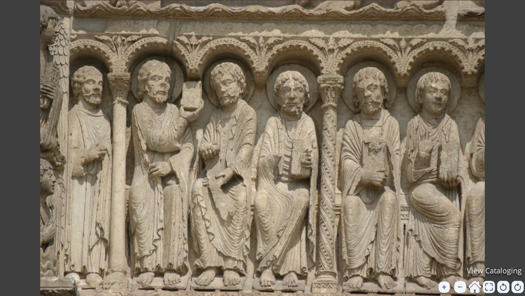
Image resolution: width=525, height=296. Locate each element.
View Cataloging (494, 270)
